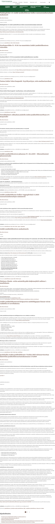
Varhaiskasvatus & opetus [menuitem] (24, 7)
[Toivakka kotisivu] (7, 1)
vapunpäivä (22, 226)
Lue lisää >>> (2, 375)
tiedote (42, 508)
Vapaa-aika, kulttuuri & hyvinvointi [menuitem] (35, 7)
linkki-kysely (18, 278)
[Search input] (44, 2)
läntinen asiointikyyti (35, 299)
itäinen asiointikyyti (20, 299)
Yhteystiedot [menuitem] (26, 2)
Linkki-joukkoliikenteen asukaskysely (14, 229)
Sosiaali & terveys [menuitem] (15, 7)
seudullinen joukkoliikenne (31, 508)
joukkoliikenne (7, 78)
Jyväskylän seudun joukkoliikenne (17, 508)
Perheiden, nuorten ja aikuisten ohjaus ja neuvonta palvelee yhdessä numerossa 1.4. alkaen (18, 522)
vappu (19, 226)
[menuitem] (15, 4)
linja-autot (13, 226)
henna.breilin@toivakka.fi (5, 296)
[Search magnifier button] (49, 2)
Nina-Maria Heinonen (4, 50)
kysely (12, 112)
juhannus (12, 192)
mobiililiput (20, 352)
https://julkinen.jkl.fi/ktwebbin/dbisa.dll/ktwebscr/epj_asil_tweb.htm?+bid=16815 (15, 501)
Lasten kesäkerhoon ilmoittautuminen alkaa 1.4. (10, 518)
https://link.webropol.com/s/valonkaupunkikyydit (14, 98)
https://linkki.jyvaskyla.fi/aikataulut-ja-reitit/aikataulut (26, 217)
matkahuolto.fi (6, 179)
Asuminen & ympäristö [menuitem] (7, 7)
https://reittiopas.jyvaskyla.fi (18, 72)
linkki (12, 78)
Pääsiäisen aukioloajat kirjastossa (7, 519)
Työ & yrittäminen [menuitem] (46, 7)
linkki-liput (15, 352)
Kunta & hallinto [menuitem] (27, 10)
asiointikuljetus (7, 299)
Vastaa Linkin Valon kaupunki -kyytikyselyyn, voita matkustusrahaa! (25, 81)
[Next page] (29, 512)
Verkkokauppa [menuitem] (15, 2)
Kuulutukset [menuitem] (20, 2)
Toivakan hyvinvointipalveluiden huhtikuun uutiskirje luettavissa (13, 516)
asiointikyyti (13, 299)
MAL (24, 508)
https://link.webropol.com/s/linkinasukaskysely (17, 253)
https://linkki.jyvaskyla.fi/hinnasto (22, 320)
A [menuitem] (34, 2)
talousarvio (38, 508)
